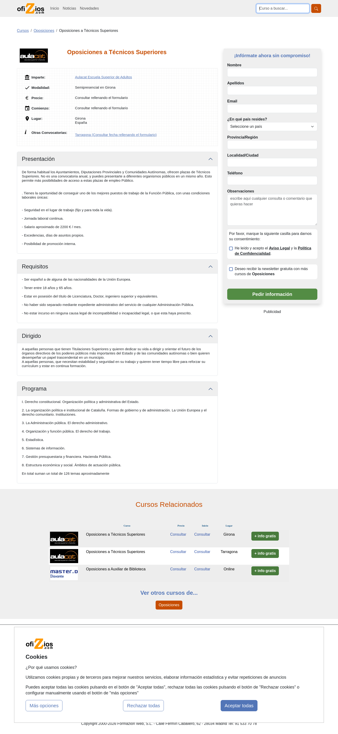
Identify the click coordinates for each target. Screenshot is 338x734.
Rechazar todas (143, 705)
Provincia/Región (242, 137)
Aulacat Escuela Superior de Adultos (103, 77)
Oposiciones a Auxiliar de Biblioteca (116, 569)
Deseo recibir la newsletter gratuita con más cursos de (271, 271)
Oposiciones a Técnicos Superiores (115, 534)
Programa (34, 388)
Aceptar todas (239, 705)
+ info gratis (265, 536)
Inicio (54, 8)
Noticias (69, 8)
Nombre (234, 65)
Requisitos (35, 266)
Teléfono (234, 173)
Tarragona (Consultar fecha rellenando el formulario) (116, 135)
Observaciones (240, 191)
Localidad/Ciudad (242, 155)
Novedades (89, 8)
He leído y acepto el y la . (273, 251)
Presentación (38, 159)
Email (232, 101)
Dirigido (31, 336)
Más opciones (44, 705)
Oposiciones (169, 605)
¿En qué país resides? (247, 119)
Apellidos (235, 83)
